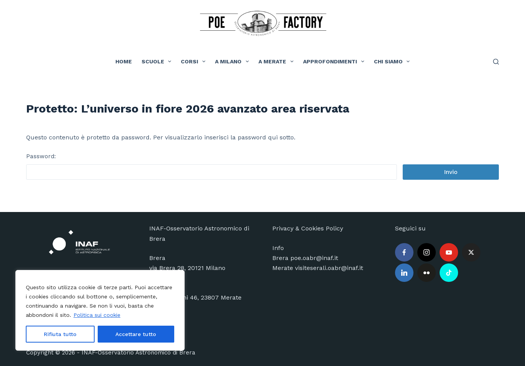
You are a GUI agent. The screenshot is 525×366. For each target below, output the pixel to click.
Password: (211, 166)
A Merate (277, 61)
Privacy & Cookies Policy (307, 228)
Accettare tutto (135, 334)
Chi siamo (393, 61)
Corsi (194, 61)
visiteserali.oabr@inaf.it (329, 268)
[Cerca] (496, 62)
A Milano (233, 61)
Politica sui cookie (96, 315)
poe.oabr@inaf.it (314, 258)
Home (123, 61)
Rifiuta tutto (60, 334)
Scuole (158, 61)
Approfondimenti (335, 61)
